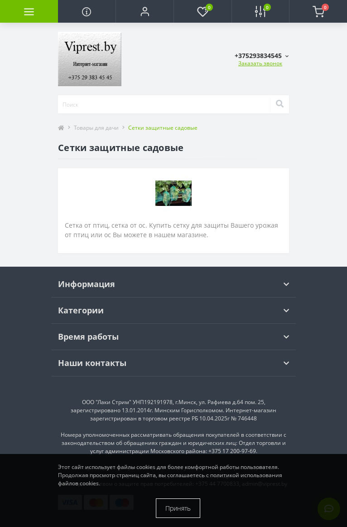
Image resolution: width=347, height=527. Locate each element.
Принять (178, 508)
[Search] (279, 104)
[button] (145, 11)
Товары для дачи (96, 128)
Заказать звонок (260, 63)
